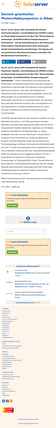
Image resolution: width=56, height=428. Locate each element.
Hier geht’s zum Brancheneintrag (12, 346)
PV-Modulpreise (7, 362)
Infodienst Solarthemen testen (11, 377)
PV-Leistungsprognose (9, 358)
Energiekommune (7, 337)
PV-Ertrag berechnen (8, 356)
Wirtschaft (5, 335)
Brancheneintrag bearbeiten (10, 348)
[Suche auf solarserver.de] (43, 231)
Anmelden (12, 205)
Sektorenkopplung (7, 321)
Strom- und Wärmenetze (9, 319)
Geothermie (5, 329)
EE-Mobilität (6, 317)
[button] (9, 62)
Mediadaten (5, 395)
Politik (4, 333)
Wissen (4, 368)
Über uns (5, 387)
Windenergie (6, 323)
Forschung (5, 331)
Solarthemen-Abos (7, 375)
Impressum (5, 385)
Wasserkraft (5, 327)
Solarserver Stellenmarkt (28, 266)
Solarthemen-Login (8, 379)
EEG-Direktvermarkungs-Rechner (12, 360)
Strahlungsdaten (7, 364)
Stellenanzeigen (7, 366)
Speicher (4, 315)
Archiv (12, 23)
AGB (3, 393)
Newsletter (5, 354)
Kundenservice (6, 389)
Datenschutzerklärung (8, 391)
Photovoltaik (6, 311)
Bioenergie (5, 325)
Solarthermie (6, 313)
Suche (4, 344)
